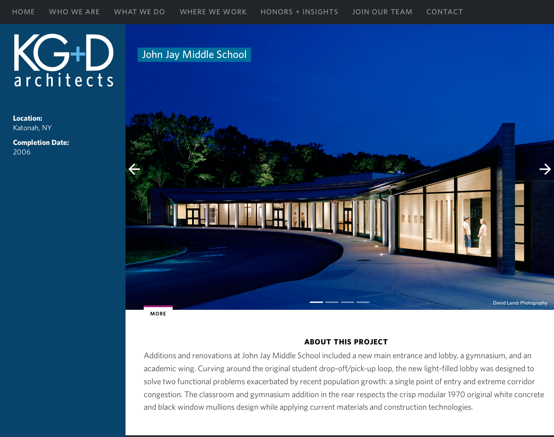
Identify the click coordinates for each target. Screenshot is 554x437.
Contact (444, 11)
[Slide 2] (347, 302)
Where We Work (213, 11)
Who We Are (74, 11)
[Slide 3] (363, 302)
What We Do (139, 11)
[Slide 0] (316, 302)
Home (23, 11)
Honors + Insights (299, 11)
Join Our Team (382, 11)
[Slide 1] (331, 302)
